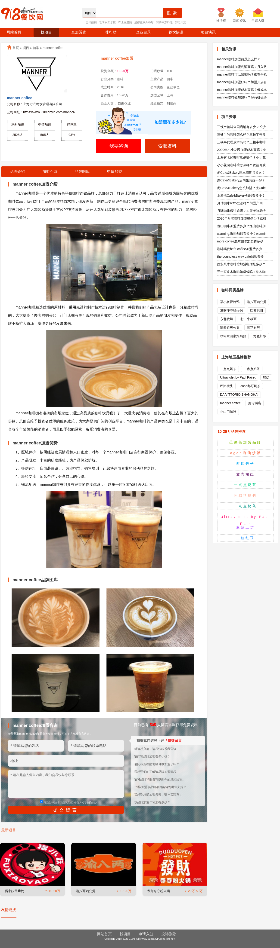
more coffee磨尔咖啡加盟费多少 (240, 241)
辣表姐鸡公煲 (230, 327)
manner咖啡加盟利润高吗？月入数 (242, 67)
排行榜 (111, 32)
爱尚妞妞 (245, 474)
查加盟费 (78, 32)
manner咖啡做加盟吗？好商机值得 (242, 97)
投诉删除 (168, 934)
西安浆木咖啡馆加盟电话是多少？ (241, 264)
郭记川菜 (180, 22)
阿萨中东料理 (164, 22)
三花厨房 (253, 327)
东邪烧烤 (226, 319)
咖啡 (36, 48)
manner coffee (53, 48)
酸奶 (266, 377)
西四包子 (245, 463)
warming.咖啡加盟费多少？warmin (242, 233)
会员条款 (91, 802)
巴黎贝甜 (256, 310)
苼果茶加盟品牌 (245, 442)
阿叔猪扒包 (245, 495)
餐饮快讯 (175, 32)
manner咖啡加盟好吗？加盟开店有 (242, 82)
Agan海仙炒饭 (245, 453)
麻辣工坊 (245, 527)
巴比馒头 (226, 386)
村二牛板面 (248, 319)
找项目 (46, 32)
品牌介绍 (17, 172)
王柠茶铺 (91, 22)
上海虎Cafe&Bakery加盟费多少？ (241, 195)
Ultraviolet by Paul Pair (246, 520)
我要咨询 (118, 146)
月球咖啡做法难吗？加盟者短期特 (241, 211)
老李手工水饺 (107, 22)
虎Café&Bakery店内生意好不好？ (241, 180)
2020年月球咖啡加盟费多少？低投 (241, 218)
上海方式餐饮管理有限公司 (42, 104)
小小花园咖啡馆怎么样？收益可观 (241, 165)
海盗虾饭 (259, 336)
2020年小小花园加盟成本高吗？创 (241, 150)
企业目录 (143, 32)
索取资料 (167, 146)
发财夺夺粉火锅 (158, 891)
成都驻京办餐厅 (144, 22)
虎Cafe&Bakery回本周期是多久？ (241, 172)
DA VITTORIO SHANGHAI (239, 394)
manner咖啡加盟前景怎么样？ (238, 59)
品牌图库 (82, 172)
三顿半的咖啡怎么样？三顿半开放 (241, 134)
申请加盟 (114, 172)
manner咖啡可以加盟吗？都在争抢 (242, 74)
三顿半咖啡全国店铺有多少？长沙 (241, 127)
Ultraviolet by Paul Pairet (237, 377)
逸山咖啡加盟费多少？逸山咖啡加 (241, 226)
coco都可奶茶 (250, 386)
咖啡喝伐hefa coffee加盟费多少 (239, 249)
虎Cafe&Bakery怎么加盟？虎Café (241, 188)
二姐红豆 (245, 538)
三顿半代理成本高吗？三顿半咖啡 (241, 142)
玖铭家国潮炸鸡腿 (233, 336)
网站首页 (13, 32)
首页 (15, 48)
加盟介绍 (49, 172)
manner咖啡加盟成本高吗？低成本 (242, 90)
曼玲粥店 (254, 403)
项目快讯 (208, 32)
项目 (26, 48)
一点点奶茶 (228, 369)
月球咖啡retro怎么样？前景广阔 (240, 203)
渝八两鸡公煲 (85, 891)
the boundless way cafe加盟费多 (240, 256)
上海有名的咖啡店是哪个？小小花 (241, 157)
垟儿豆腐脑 (125, 22)
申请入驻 (146, 934)
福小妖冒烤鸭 (14, 891)
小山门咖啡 (228, 411)
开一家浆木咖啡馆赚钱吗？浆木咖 (241, 272)
